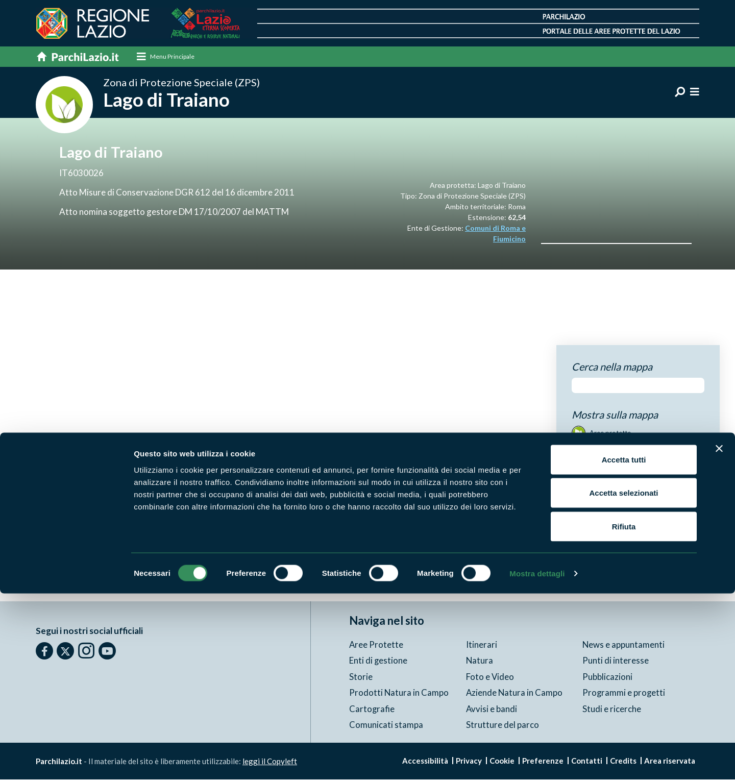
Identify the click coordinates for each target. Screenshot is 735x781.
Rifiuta (624, 714)
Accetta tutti (624, 647)
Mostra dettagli (537, 760)
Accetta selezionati (623, 680)
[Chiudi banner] (719, 636)
